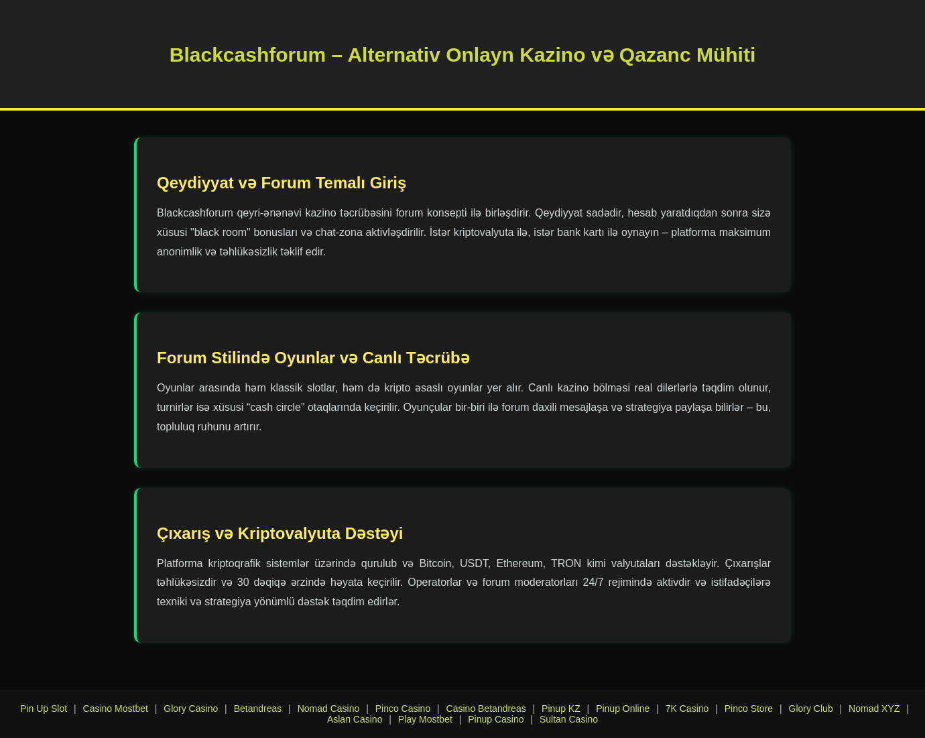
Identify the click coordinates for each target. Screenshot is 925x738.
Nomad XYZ (874, 708)
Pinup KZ (561, 708)
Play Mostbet (425, 719)
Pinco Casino (403, 708)
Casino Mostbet (115, 708)
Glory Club (811, 708)
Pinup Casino (495, 719)
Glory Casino (191, 708)
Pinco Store (749, 708)
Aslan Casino (355, 719)
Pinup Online (623, 708)
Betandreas (258, 708)
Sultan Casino (569, 719)
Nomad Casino (329, 708)
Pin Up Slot (43, 708)
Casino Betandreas (486, 708)
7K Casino (687, 708)
